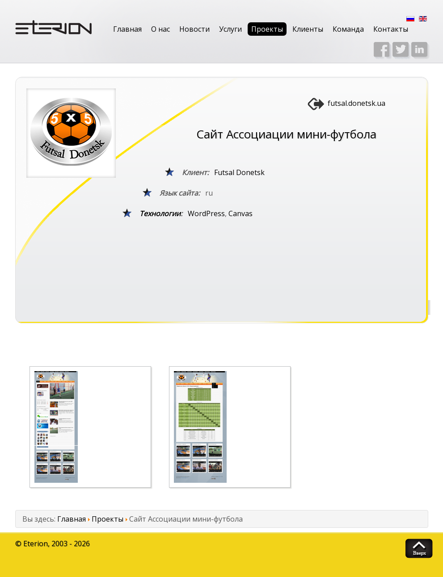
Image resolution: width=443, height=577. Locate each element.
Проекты (267, 29)
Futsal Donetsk (239, 172)
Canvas (240, 213)
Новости (194, 29)
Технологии (160, 213)
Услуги (230, 29)
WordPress (206, 213)
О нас (160, 29)
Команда (348, 29)
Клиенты (307, 29)
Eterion (35, 543)
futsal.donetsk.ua (356, 103)
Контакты (390, 29)
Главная (127, 29)
